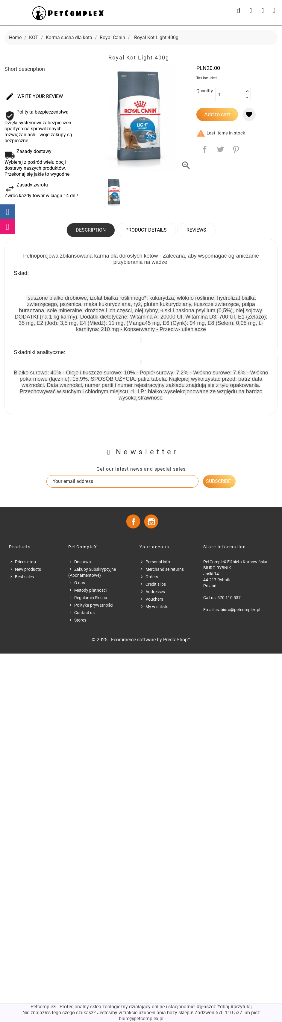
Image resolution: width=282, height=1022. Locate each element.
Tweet (220, 149)
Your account (156, 546)
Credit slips (155, 584)
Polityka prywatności (93, 605)
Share (205, 149)
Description (91, 230)
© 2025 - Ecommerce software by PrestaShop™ (141, 639)
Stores (80, 620)
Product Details (146, 230)
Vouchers (154, 599)
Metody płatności (90, 590)
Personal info (157, 561)
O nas (79, 582)
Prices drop (25, 561)
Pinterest (236, 149)
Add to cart (217, 114)
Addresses (155, 591)
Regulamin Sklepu (90, 597)
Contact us (84, 612)
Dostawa (82, 561)
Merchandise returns (164, 569)
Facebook (133, 521)
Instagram (151, 521)
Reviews (196, 230)
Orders (151, 576)
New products (28, 569)
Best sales (24, 576)
